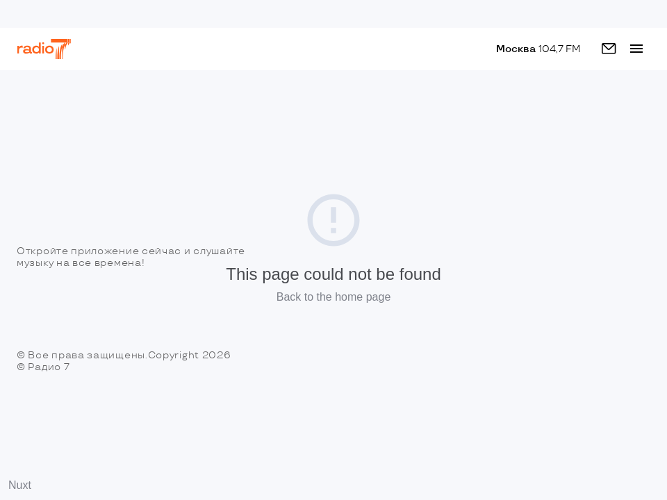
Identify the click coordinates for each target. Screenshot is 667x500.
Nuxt (19, 485)
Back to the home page (334, 297)
